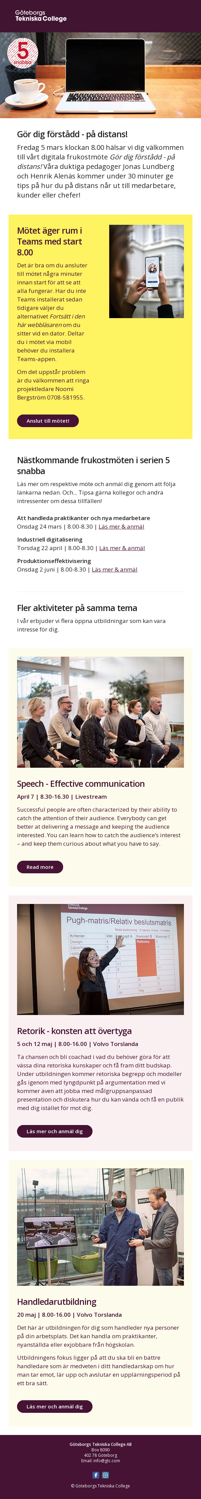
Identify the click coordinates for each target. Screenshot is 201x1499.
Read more (40, 866)
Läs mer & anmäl (121, 526)
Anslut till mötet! (48, 420)
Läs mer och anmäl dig (55, 1131)
